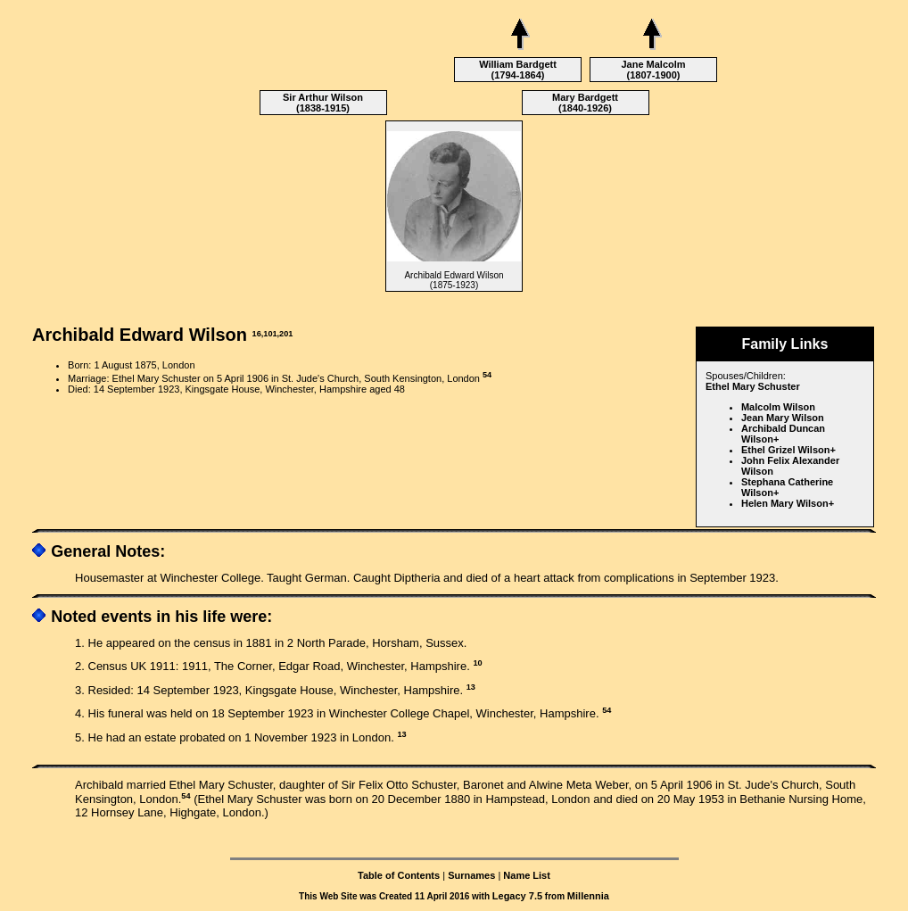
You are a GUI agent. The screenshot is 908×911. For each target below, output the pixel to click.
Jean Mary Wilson (782, 417)
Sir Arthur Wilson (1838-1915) (323, 102)
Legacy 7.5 (517, 895)
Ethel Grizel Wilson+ (788, 449)
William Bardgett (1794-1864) (518, 69)
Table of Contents (399, 875)
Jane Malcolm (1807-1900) (653, 69)
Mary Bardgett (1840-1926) (585, 102)
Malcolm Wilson (778, 407)
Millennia (588, 895)
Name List (526, 875)
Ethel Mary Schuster (753, 386)
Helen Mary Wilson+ (787, 503)
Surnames (471, 875)
